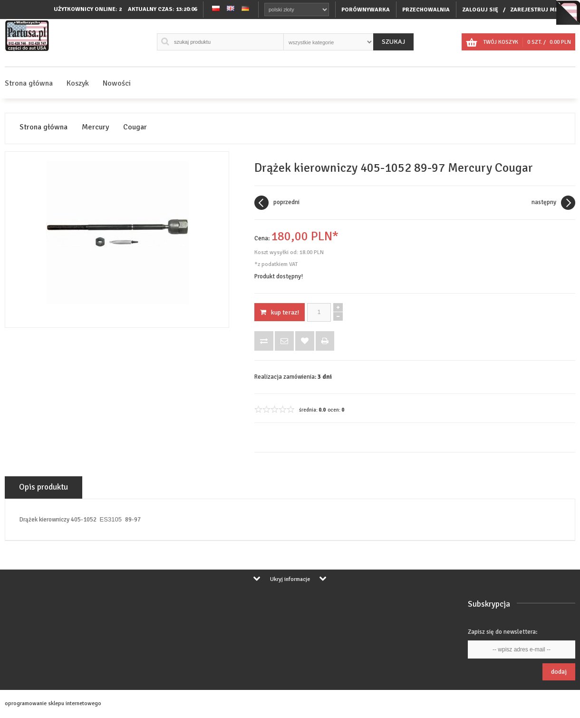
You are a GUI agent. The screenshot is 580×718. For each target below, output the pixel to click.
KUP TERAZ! (279, 312)
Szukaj (393, 42)
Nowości (117, 83)
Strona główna (29, 83)
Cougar (135, 127)
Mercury (95, 127)
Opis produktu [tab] (43, 487)
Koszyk (78, 83)
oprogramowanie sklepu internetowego (53, 703)
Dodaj (559, 672)
